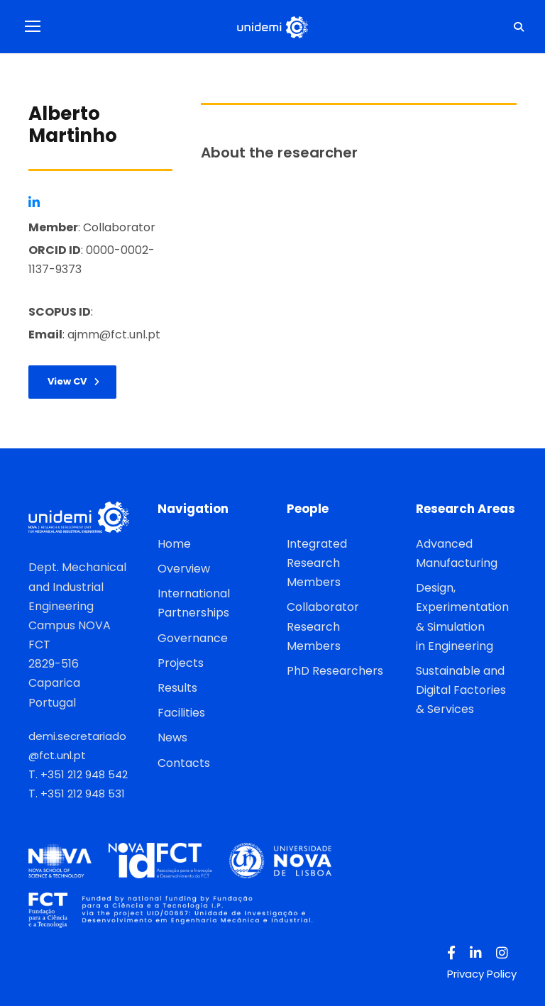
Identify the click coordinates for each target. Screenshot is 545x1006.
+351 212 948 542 (84, 774)
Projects (181, 663)
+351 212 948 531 (82, 793)
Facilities (181, 712)
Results (177, 688)
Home (174, 544)
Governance (193, 638)
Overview (184, 568)
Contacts (184, 763)
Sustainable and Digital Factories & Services (461, 690)
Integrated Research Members (317, 563)
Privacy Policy (482, 973)
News (172, 737)
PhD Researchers (335, 671)
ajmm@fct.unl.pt (113, 334)
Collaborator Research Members (323, 626)
